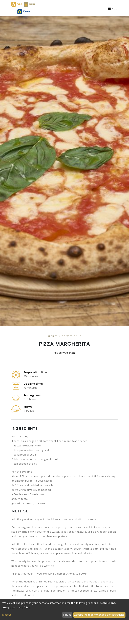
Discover (7, 614)
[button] (113, 8)
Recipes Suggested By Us (64, 336)
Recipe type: (64, 353)
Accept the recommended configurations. (99, 614)
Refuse (67, 614)
